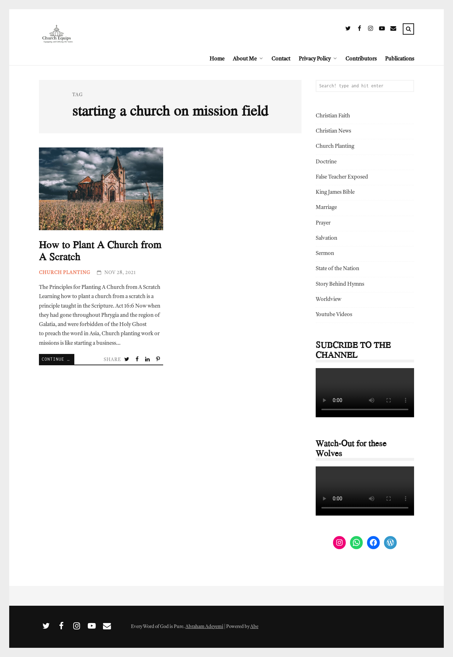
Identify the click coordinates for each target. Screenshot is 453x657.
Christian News (333, 131)
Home (217, 59)
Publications (399, 59)
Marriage (326, 207)
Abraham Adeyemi (204, 626)
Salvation (326, 238)
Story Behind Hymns (340, 284)
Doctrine (326, 162)
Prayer (323, 223)
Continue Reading (58, 359)
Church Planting (64, 273)
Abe (254, 626)
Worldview (328, 299)
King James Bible (335, 192)
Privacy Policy (315, 59)
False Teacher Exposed (342, 177)
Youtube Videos (334, 315)
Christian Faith (333, 116)
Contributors (361, 59)
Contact (280, 59)
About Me (245, 59)
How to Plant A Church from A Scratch (101, 189)
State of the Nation (337, 269)
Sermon (325, 253)
